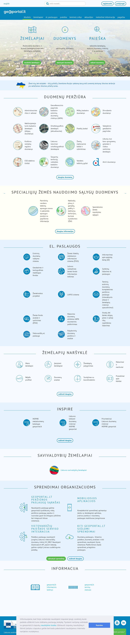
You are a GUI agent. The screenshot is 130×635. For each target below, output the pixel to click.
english (6, 3)
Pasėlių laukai (82, 128)
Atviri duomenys (109, 162)
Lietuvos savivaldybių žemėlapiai (74, 470)
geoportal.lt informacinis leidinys (51, 587)
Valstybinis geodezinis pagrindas (107, 128)
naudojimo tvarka (48, 625)
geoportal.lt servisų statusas (89, 587)
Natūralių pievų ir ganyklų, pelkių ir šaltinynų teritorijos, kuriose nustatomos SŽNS (72, 210)
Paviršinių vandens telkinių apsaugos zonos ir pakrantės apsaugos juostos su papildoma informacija (46, 210)
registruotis (107, 3)
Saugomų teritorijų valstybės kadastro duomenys (55, 162)
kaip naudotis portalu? (116, 632)
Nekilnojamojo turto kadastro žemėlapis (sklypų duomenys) (30, 128)
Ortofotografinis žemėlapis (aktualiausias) (57, 128)
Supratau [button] (99, 625)
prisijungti (120, 3)
